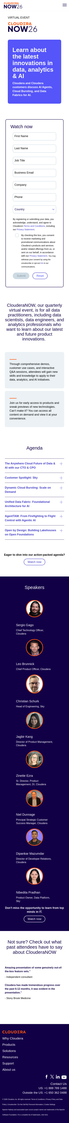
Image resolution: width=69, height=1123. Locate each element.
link (41, 263)
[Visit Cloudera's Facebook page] (47, 1077)
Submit (21, 275)
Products (8, 1044)
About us (8, 1069)
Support (8, 1063)
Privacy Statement (25, 229)
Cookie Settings (49, 1104)
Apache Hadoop (8, 1110)
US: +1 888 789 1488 (53, 1088)
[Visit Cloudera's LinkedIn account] (59, 1077)
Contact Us (58, 1084)
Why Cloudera (12, 1038)
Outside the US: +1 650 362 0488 (44, 1092)
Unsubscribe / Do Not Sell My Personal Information (25, 1104)
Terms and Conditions (34, 226)
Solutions (9, 1051)
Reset (40, 275)
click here (44, 1115)
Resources (10, 1057)
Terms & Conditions (38, 1099)
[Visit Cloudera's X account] (53, 1077)
